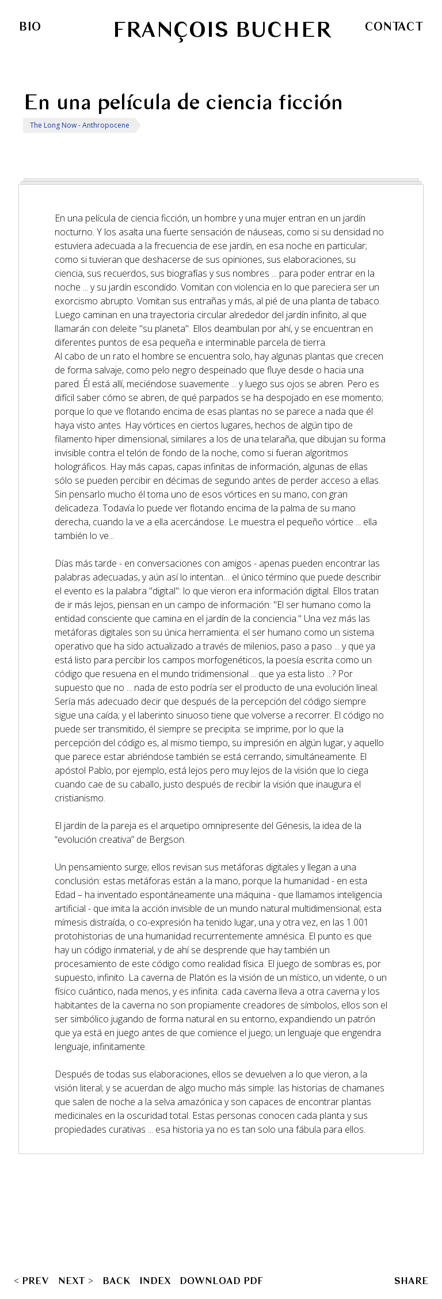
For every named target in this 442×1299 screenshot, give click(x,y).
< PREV (31, 1280)
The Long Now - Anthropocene (79, 125)
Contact (394, 26)
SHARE (411, 1280)
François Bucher (221, 29)
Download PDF (221, 1280)
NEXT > (75, 1280)
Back (116, 1280)
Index (155, 1280)
